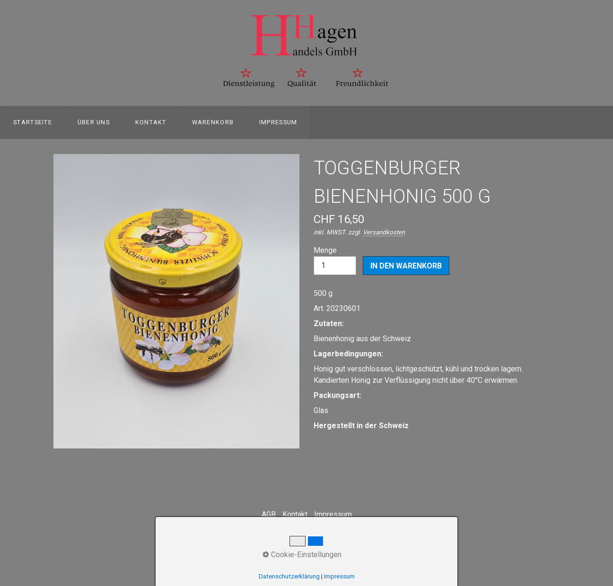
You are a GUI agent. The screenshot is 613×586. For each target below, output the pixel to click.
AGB (269, 514)
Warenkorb (213, 122)
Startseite (32, 122)
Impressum (278, 122)
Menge (335, 260)
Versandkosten (384, 232)
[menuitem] (32, 122)
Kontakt (150, 122)
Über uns (94, 122)
